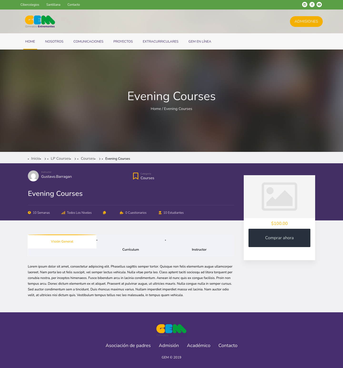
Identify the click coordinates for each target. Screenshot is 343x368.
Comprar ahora (279, 238)
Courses (147, 178)
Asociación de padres (128, 346)
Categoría (146, 173)
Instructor (46, 172)
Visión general (62, 241)
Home (156, 108)
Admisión (169, 346)
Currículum (130, 249)
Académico (198, 346)
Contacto (227, 346)
